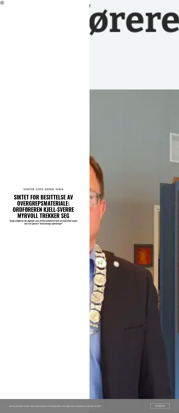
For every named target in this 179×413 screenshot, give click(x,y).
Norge (59, 189)
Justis (39, 189)
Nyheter (28, 189)
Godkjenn (160, 406)
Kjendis (49, 189)
